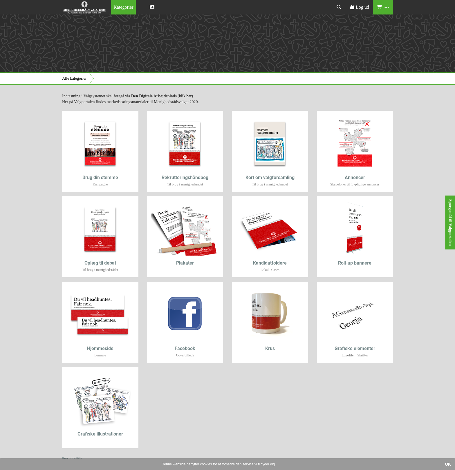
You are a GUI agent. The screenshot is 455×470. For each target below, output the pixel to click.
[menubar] (128, 7)
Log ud (359, 7)
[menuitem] (123, 7)
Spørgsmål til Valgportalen (450, 222)
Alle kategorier (74, 78)
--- (383, 7)
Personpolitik (72, 458)
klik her (185, 96)
